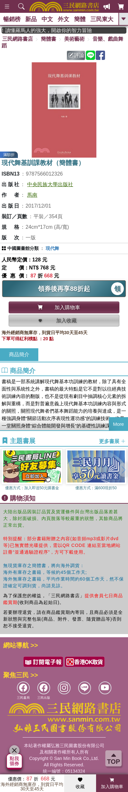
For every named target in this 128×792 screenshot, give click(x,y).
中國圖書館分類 (23, 248)
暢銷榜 (11, 19)
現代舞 (52, 248)
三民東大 (101, 19)
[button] (123, 470)
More (118, 424)
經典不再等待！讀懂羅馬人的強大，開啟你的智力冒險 (54, 30)
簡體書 (48, 39)
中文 (47, 19)
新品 (31, 19)
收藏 (80, 783)
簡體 (80, 19)
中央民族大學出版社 (50, 184)
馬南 (32, 195)
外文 (63, 19)
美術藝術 (74, 39)
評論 (76, 55)
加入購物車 (112, 783)
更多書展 (112, 441)
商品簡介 (19, 354)
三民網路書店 (17, 39)
